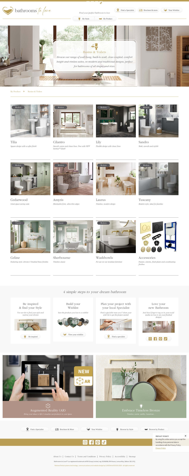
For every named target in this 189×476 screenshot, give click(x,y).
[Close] (185, 435)
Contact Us (69, 457)
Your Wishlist (94, 429)
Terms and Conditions (86, 457)
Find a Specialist (35, 429)
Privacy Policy (105, 457)
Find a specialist (116, 336)
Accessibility (120, 457)
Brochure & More (64, 429)
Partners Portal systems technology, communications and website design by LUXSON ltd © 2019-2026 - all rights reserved (95, 465)
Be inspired (30, 336)
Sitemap (132, 457)
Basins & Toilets (35, 92)
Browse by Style (124, 429)
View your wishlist (73, 334)
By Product (105, 18)
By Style (83, 18)
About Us (57, 457)
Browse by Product (154, 429)
